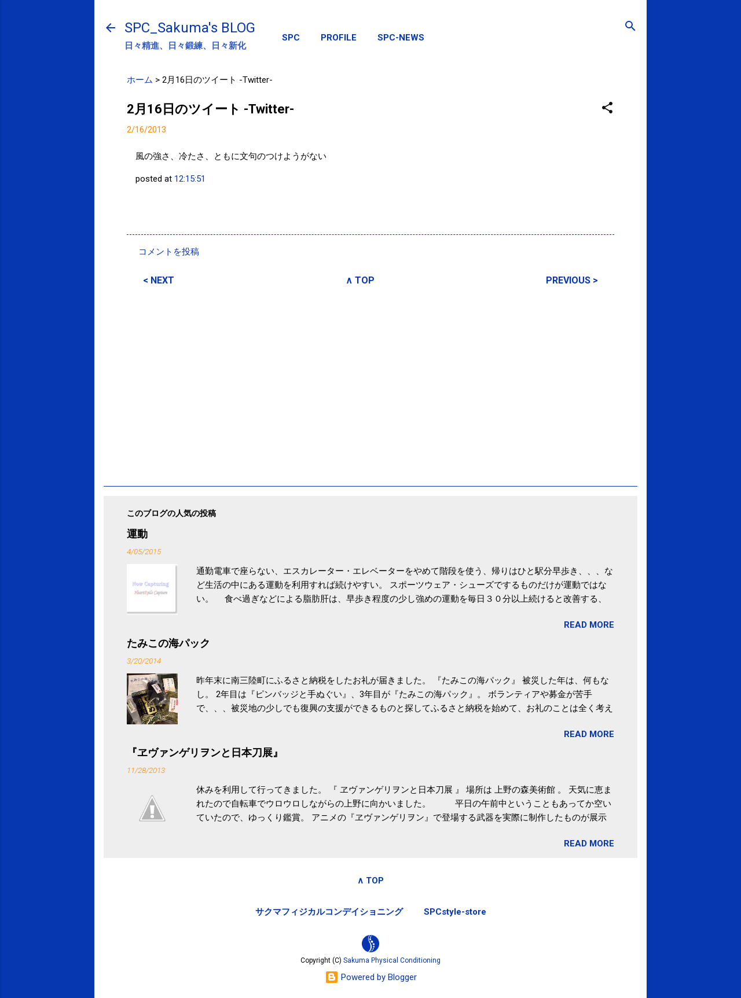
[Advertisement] (370, 384)
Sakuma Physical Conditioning (392, 960)
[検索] (630, 27)
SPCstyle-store (455, 912)
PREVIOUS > (572, 280)
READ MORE (589, 625)
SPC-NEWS (400, 37)
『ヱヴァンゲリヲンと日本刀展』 (205, 752)
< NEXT (158, 280)
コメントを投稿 (168, 251)
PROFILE (339, 37)
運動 (137, 534)
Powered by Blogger (371, 977)
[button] (607, 108)
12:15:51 (190, 179)
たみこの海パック (168, 643)
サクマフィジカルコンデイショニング (329, 912)
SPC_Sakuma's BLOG (189, 28)
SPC (291, 37)
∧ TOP (360, 280)
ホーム (140, 80)
